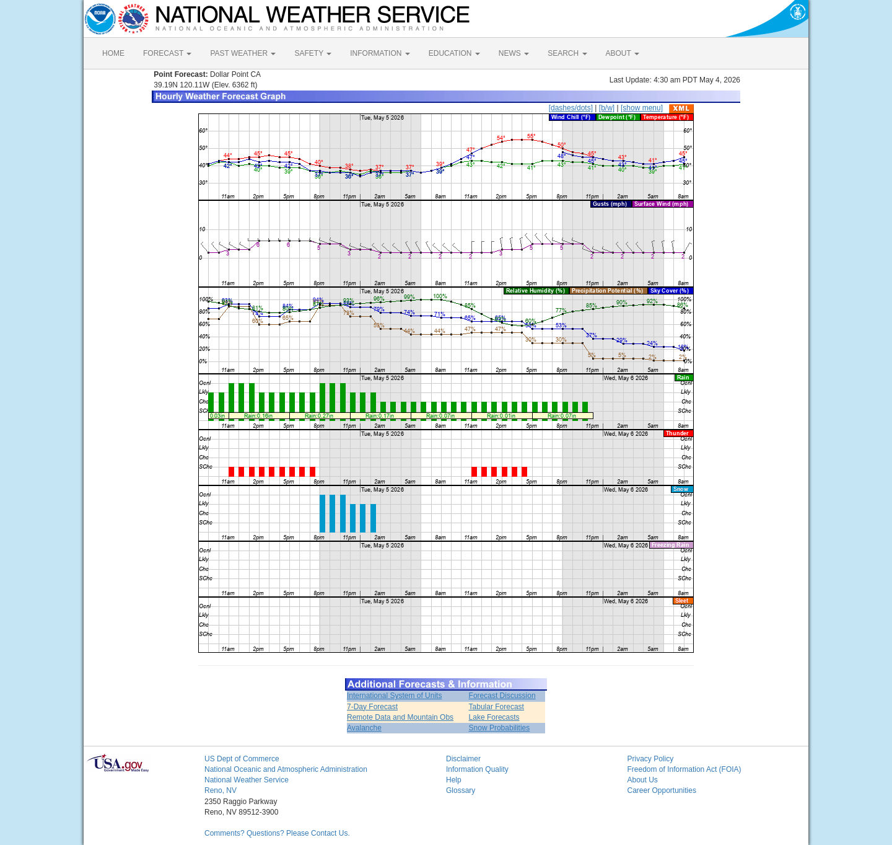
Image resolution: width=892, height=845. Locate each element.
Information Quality (477, 769)
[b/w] (606, 108)
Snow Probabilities (499, 727)
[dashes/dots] (571, 108)
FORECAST (167, 53)
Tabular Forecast (496, 706)
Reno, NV (220, 790)
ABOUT (622, 53)
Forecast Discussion (502, 695)
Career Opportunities (661, 790)
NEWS (514, 53)
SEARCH (567, 53)
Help (453, 780)
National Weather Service (246, 780)
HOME (113, 53)
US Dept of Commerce (241, 758)
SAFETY (312, 53)
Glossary (460, 790)
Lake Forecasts (494, 717)
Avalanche (364, 727)
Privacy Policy (650, 758)
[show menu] (642, 108)
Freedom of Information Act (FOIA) (684, 769)
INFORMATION (379, 53)
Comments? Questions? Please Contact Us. (277, 833)
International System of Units (394, 695)
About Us (642, 780)
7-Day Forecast (372, 706)
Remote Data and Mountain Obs (400, 717)
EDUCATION (454, 53)
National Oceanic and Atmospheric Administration (285, 769)
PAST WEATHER (243, 53)
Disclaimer (463, 758)
